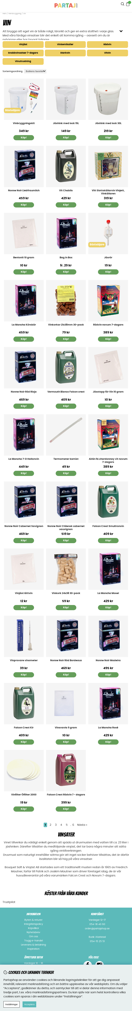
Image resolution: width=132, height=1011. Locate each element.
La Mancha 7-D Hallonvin (23, 459)
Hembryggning (15, 13)
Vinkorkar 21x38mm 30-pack (66, 325)
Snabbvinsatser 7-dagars (23, 53)
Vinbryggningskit (24, 123)
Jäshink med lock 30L (108, 123)
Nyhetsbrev (33, 932)
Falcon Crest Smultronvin (108, 526)
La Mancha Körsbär (24, 325)
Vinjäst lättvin (23, 593)
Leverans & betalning (33, 945)
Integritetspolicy (33, 924)
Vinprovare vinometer (24, 660)
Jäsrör (108, 257)
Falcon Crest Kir (24, 728)
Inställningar (11, 1004)
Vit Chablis (66, 190)
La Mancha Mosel (108, 593)
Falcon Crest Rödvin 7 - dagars (66, 795)
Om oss (33, 936)
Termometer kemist (66, 459)
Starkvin (65, 53)
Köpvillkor (33, 928)
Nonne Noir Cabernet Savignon (23, 526)
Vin (24, 13)
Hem (5, 13)
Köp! (24, 137)
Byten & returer (33, 920)
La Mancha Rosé (108, 728)
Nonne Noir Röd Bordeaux (66, 660)
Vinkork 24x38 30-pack (66, 593)
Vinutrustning (23, 61)
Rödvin (107, 44)
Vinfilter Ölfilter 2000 (23, 795)
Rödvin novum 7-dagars (108, 325)
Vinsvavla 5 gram (66, 728)
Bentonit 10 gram (23, 257)
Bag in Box (66, 257)
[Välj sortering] (35, 71)
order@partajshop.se (97, 928)
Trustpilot (9, 902)
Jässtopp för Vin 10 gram (108, 392)
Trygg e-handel (33, 940)
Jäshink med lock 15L (66, 123)
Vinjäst (23, 44)
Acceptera (29, 1004)
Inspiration (33, 949)
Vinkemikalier (65, 44)
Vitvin (107, 53)
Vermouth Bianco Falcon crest (66, 392)
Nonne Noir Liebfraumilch (24, 190)
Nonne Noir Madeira (108, 660)
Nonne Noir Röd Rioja (24, 392)
